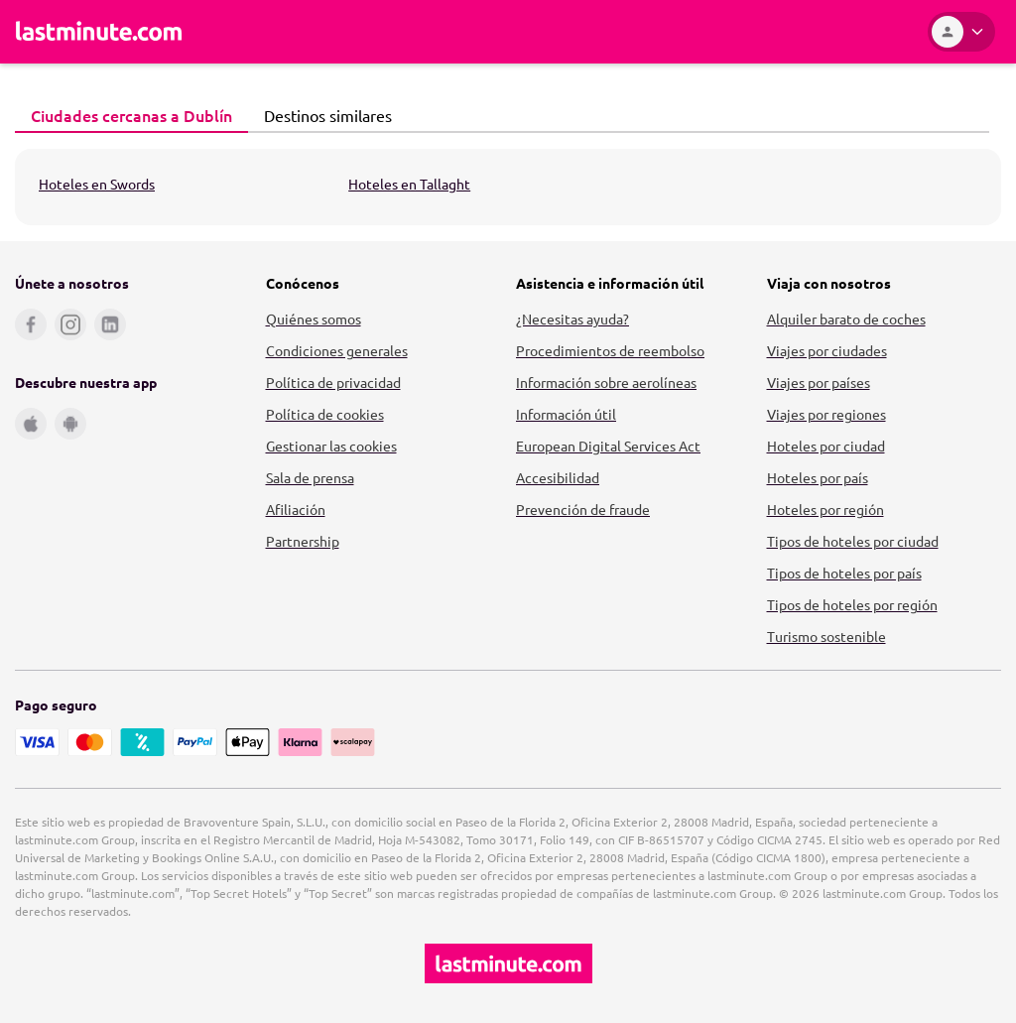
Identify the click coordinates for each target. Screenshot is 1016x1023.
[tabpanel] (508, 187)
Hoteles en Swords (97, 183)
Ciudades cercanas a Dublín (126, 115)
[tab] (131, 116)
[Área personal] (961, 32)
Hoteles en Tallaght (409, 183)
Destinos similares (322, 115)
